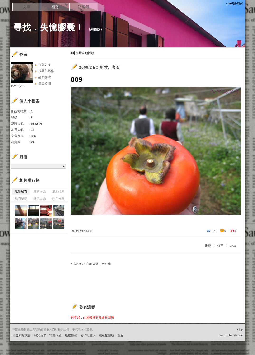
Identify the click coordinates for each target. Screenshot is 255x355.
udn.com (238, 335)
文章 (26, 7)
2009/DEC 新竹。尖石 (99, 67)
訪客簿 (83, 7)
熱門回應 (39, 198)
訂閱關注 (44, 77)
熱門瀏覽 (21, 198)
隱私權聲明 (106, 335)
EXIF (233, 245)
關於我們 (40, 335)
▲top (239, 329)
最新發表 (21, 191)
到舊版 (95, 29)
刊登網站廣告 (21, 335)
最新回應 (39, 191)
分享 (220, 245)
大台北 (106, 264)
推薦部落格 (46, 71)
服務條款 (71, 335)
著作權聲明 (88, 335)
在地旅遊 (92, 264)
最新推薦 (58, 191)
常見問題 (55, 335)
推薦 (208, 245)
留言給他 (44, 83)
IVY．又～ (18, 86)
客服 (120, 335)
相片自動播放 (85, 53)
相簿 (55, 7)
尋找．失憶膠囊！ (49, 27)
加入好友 (44, 65)
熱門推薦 (58, 198)
